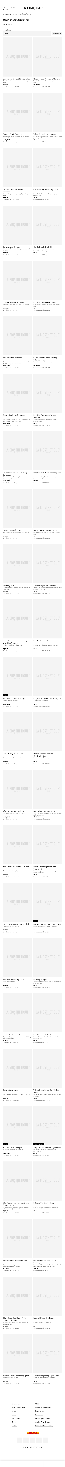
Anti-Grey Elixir (8, 585)
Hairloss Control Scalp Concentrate (15, 1260)
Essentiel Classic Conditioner (43, 1318)
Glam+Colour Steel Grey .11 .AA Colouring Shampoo (14, 1319)
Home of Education (18, 1407)
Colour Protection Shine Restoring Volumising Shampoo (15, 642)
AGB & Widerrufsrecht (43, 1407)
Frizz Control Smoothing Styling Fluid (16, 924)
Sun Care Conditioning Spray (13, 979)
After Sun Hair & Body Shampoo (14, 811)
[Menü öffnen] (32, 1464)
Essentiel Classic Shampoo (12, 134)
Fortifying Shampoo (40, 979)
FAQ (37, 1404)
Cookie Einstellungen (42, 1422)
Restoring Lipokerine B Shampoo (14, 698)
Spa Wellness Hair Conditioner (44, 811)
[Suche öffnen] (54, 1464)
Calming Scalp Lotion (10, 1090)
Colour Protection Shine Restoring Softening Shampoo (45, 358)
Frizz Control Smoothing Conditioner (16, 866)
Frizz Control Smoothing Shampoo (45, 641)
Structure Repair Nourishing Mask (45, 530)
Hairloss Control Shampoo (12, 357)
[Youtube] (32, 1440)
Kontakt (14, 1426)
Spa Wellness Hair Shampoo (13, 302)
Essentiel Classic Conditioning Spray (16, 1375)
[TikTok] (45, 1440)
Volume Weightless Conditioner (44, 585)
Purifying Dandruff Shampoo (13, 530)
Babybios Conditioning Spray (43, 1203)
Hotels (14, 1415)
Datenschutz (39, 1411)
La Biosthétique (7, 14)
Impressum (39, 1415)
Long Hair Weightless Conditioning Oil (47, 698)
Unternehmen (16, 1418)
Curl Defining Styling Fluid (42, 247)
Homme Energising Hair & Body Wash (47, 924)
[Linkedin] (19, 1440)
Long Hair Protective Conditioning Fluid (47, 472)
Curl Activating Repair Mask (13, 753)
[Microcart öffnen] (50, 10)
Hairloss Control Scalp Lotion (13, 1035)
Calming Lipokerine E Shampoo (14, 415)
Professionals (16, 1404)
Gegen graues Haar (42, 1418)
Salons (14, 1411)
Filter (27, 33)
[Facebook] (26, 1440)
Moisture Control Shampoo (12, 1147)
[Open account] (56, 7)
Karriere (14, 1422)
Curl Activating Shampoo (12, 247)
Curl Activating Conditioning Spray (45, 189)
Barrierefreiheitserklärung (44, 1426)
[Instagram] (39, 1440)
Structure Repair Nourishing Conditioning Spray (43, 754)
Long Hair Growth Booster (42, 1035)
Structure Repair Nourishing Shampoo (46, 79)
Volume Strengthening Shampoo (44, 134)
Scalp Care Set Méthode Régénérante (47, 1147)
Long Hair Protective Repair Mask (45, 302)
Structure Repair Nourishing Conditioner (17, 79)
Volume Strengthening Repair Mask (46, 1375)
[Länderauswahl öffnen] (50, 7)
